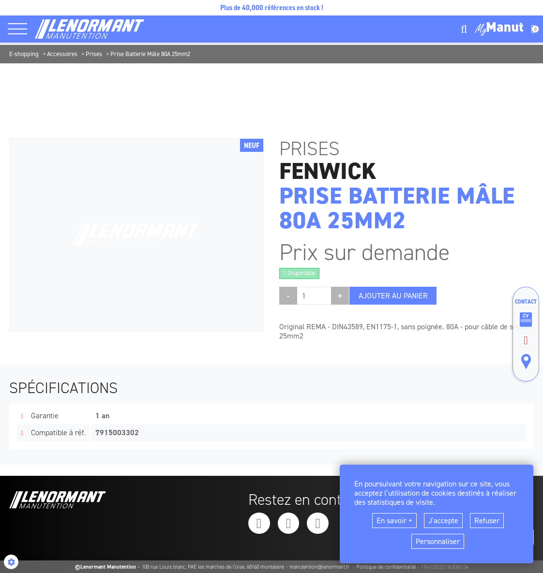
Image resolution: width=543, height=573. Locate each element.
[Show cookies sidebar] (11, 562)
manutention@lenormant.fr (320, 567)
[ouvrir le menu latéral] (21, 29)
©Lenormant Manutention (105, 567)
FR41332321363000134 (444, 567)
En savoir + (394, 520)
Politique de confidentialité (386, 567)
